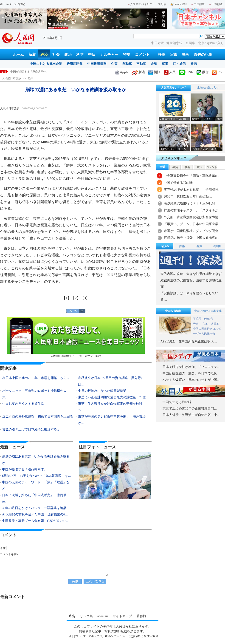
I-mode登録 (179, 4)
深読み (165, 246)
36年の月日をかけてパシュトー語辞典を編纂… (36, 508)
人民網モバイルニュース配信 (147, 4)
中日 (92, 55)
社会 (56, 55)
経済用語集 (75, 63)
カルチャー (109, 55)
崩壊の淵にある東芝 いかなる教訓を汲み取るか (40, 71)
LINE (186, 72)
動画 (185, 55)
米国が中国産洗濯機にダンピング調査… (193, 231)
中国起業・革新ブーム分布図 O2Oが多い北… (35, 521)
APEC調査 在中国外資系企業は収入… (188, 341)
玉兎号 (197, 318)
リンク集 (86, 616)
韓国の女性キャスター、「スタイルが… (193, 210)
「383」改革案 (210, 323)
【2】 (75, 298)
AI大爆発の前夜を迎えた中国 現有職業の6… (35, 514)
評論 (161, 55)
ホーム (18, 55)
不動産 (141, 63)
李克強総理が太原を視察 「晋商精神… (193, 189)
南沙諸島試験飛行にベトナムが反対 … (193, 203)
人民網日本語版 (11, 78)
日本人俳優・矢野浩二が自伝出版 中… (191, 415)
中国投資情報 (97, 63)
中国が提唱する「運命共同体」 (24, 469)
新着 (32, 55)
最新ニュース (12, 447)
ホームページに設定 (12, 4)
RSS (217, 72)
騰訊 (154, 72)
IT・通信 (179, 63)
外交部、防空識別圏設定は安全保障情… (193, 217)
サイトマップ (122, 616)
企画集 (191, 43)
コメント (142, 55)
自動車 (127, 63)
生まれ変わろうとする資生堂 (23, 403)
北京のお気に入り (211, 43)
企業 (114, 63)
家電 (165, 63)
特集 (126, 55)
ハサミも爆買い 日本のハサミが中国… (191, 380)
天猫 (196, 323)
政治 (68, 55)
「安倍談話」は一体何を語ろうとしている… (189, 296)
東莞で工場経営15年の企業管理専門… (190, 408)
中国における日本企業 (46, 63)
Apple (121, 72)
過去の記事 (203, 55)
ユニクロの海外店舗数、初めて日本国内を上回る (37, 416)
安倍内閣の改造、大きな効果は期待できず (191, 274)
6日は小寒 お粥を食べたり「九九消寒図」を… (36, 476)
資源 (193, 63)
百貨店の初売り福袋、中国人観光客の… (193, 238)
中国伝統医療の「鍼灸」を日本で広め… (191, 373)
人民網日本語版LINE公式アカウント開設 (76, 337)
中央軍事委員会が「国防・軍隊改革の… (193, 176)
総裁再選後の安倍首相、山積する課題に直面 (191, 283)
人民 (170, 72)
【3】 (85, 298)
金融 (154, 63)
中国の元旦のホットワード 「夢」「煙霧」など (36, 485)
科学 (80, 55)
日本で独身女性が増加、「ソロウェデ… (191, 367)
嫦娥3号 (208, 318)
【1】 (66, 298)
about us (102, 616)
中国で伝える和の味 (178, 182)
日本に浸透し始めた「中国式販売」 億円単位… (34, 498)
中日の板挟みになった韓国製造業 (102, 391)
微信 (202, 72)
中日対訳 (157, 43)
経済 (44, 55)
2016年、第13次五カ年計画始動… (188, 196)
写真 (173, 55)
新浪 (138, 72)
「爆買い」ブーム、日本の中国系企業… (193, 224)
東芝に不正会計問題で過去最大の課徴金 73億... (113, 397)
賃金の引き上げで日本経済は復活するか (31, 429)
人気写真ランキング (173, 87)
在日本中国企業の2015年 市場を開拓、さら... (35, 378)
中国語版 (198, 4)
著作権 (141, 616)
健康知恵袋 (174, 43)
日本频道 (216, 4)
